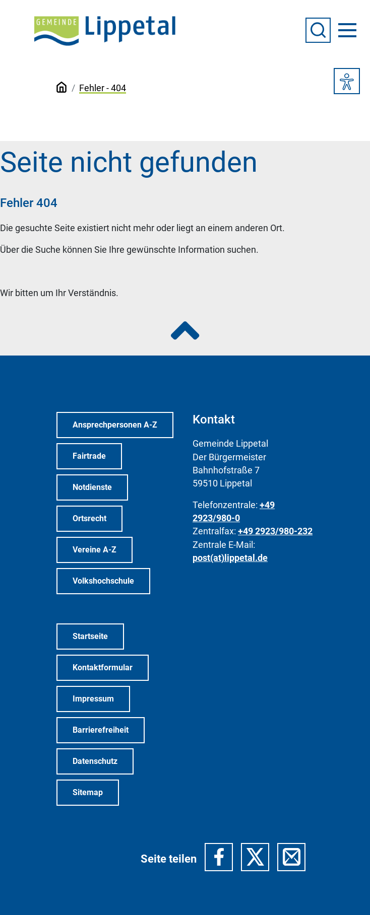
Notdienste (92, 487)
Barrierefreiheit (101, 730)
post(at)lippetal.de (230, 558)
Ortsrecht (89, 518)
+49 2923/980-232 (275, 531)
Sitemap (88, 792)
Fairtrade (89, 456)
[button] (219, 857)
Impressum (93, 698)
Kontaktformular (103, 667)
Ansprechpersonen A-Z (115, 425)
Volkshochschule (103, 581)
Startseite (90, 636)
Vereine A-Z (94, 549)
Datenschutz (95, 761)
